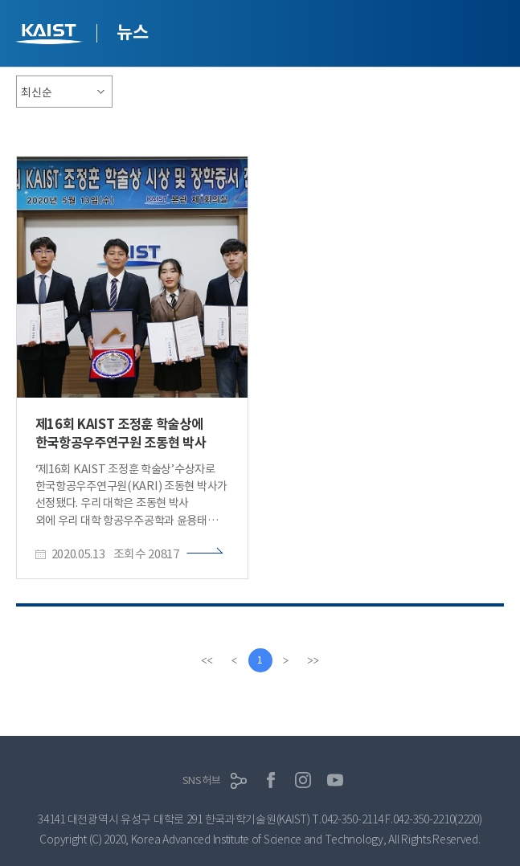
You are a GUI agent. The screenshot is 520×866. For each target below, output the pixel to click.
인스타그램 (303, 780)
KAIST (50, 35)
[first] (207, 660)
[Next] (286, 660)
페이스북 (271, 780)
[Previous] (235, 660)
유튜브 (335, 780)
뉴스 (132, 32)
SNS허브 (201, 780)
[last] (313, 660)
